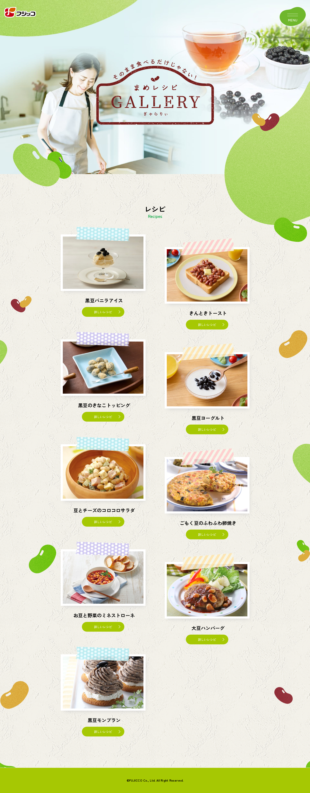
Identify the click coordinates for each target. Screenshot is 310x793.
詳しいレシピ (103, 312)
